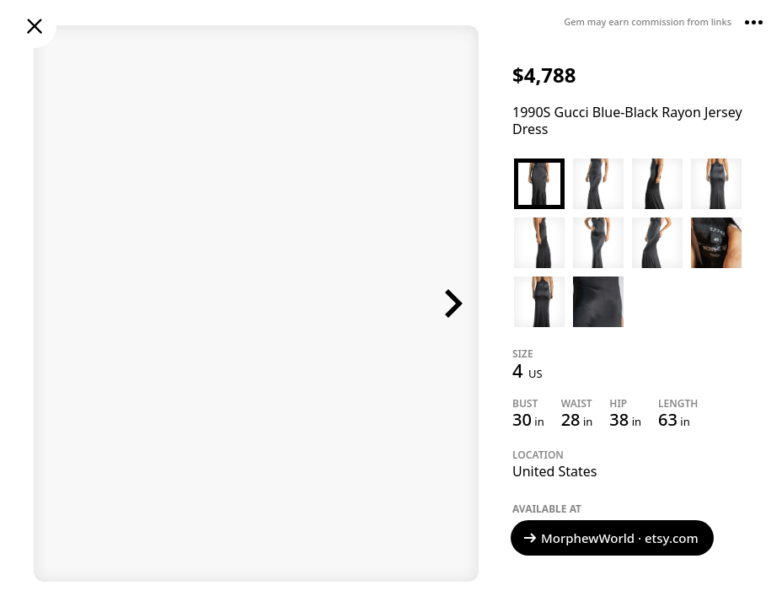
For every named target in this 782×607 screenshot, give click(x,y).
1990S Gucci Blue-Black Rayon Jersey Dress (627, 120)
